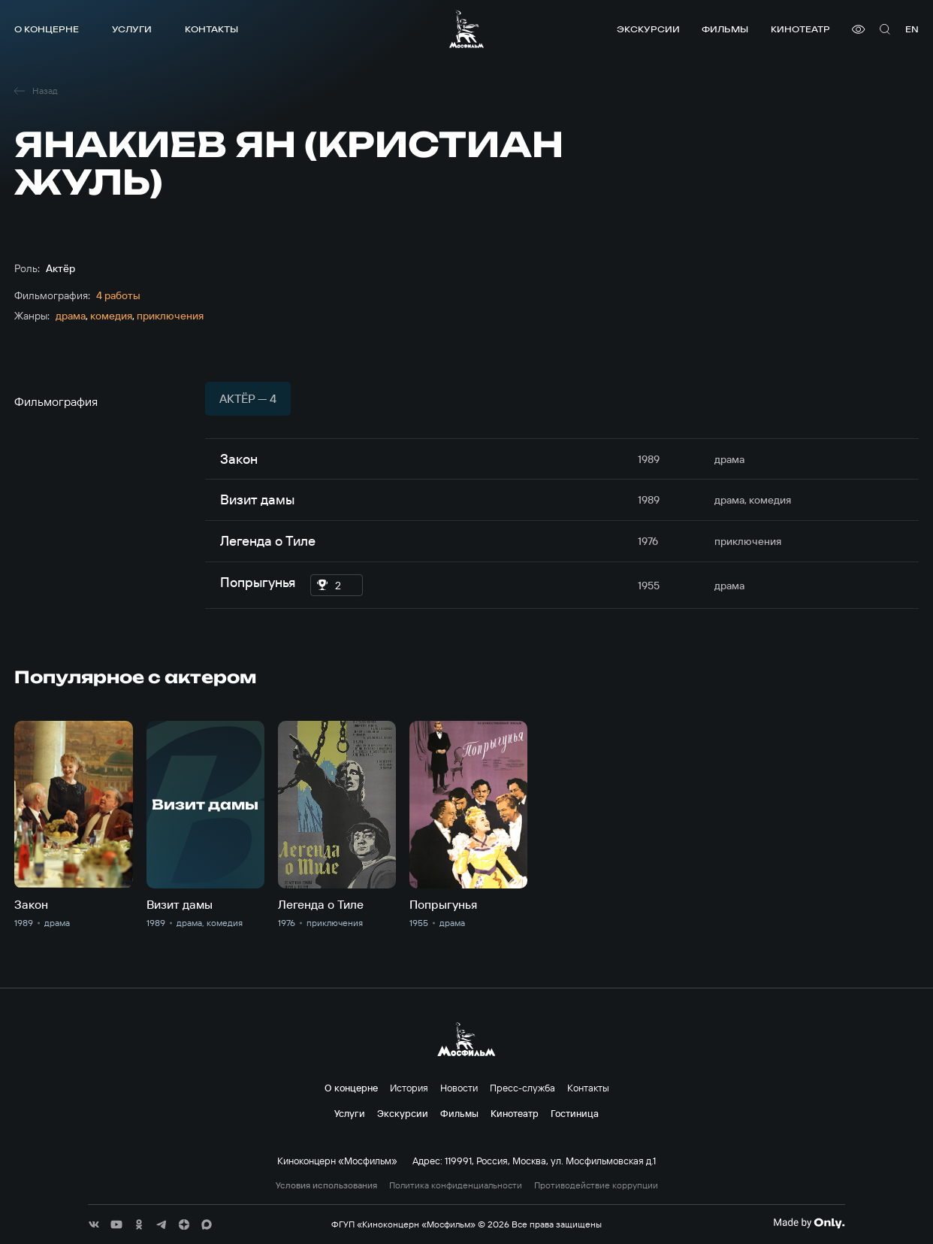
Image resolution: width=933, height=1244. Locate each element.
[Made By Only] (808, 1223)
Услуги (132, 29)
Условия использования (326, 1185)
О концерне (46, 29)
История (409, 1088)
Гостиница (575, 1113)
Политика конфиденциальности (455, 1185)
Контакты (211, 29)
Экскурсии (648, 29)
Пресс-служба (522, 1088)
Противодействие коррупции (596, 1185)
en (912, 29)
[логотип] (466, 29)
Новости (459, 1088)
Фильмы (725, 29)
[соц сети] (94, 1224)
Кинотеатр (800, 29)
